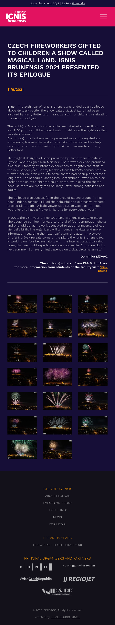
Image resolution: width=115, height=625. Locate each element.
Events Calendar (57, 503)
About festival (57, 496)
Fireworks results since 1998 (57, 545)
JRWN (76, 617)
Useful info (57, 510)
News (57, 517)
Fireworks (78, 3)
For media (57, 524)
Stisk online (103, 269)
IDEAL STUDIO (60, 617)
